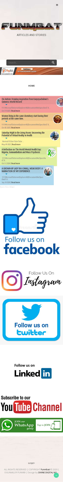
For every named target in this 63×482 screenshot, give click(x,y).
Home (31, 85)
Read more (15, 111)
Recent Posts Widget (7, 187)
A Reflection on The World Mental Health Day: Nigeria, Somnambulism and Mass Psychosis (21, 151)
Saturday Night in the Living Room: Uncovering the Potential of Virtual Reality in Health (23, 134)
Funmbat (45, 469)
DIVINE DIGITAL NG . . (48, 472)
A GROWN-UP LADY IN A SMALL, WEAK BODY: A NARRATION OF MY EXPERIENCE (22, 170)
